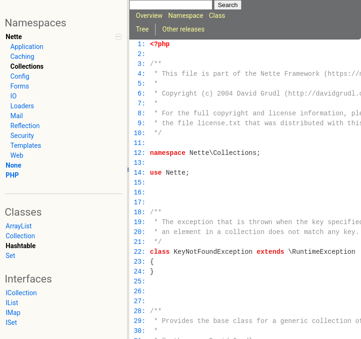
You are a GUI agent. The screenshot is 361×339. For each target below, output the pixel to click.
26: (139, 291)
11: (139, 143)
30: (139, 331)
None (13, 165)
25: (139, 281)
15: (139, 182)
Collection (20, 236)
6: (139, 93)
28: (139, 311)
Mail (16, 116)
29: (139, 321)
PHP (12, 175)
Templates (25, 145)
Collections (27, 66)
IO (13, 96)
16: (139, 192)
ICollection (21, 293)
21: (139, 242)
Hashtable (21, 246)
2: (139, 54)
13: (139, 163)
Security (22, 135)
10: (139, 133)
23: (139, 262)
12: (139, 153)
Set (10, 255)
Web (17, 155)
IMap (13, 312)
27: (139, 301)
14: (139, 173)
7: (139, 103)
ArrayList (18, 226)
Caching (22, 56)
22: (139, 252)
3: (139, 64)
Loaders (22, 106)
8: (139, 113)
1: (139, 44)
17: (139, 202)
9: (139, 123)
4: (139, 74)
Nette (14, 36)
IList (12, 303)
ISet (11, 322)
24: (139, 271)
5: (139, 84)
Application (26, 46)
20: (139, 232)
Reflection (24, 125)
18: (139, 212)
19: (139, 222)
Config (19, 76)
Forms (19, 86)
